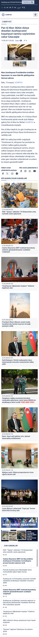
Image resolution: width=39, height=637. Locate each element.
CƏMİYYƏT (7, 22)
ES (15, 7)
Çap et (18, 41)
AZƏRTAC (19, 82)
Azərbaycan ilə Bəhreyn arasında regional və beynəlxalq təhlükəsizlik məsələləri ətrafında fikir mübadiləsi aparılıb (19, 602)
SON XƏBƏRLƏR (11, 546)
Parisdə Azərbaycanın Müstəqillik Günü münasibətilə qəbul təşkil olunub (17, 571)
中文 (23, 7)
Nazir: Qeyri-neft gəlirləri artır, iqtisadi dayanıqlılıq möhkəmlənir (16, 437)
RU (5, 7)
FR (12, 7)
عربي (19, 7)
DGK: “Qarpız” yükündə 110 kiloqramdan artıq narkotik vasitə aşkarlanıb (19, 213)
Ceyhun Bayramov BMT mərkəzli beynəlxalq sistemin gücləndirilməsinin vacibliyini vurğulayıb (18, 250)
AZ (2, 7)
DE (10, 7)
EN (7, 7)
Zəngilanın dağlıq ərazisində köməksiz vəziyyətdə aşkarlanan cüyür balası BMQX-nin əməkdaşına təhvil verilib (19, 400)
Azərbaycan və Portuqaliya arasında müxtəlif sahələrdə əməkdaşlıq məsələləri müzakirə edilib (19, 581)
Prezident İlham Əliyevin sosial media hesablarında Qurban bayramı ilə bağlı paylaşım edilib (16, 324)
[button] (19, 52)
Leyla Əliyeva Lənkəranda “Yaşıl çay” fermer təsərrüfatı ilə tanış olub (18, 509)
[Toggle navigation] (34, 14)
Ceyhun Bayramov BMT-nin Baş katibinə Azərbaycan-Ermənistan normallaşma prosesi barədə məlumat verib (18, 561)
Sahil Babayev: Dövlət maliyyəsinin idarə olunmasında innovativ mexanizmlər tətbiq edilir (18, 362)
